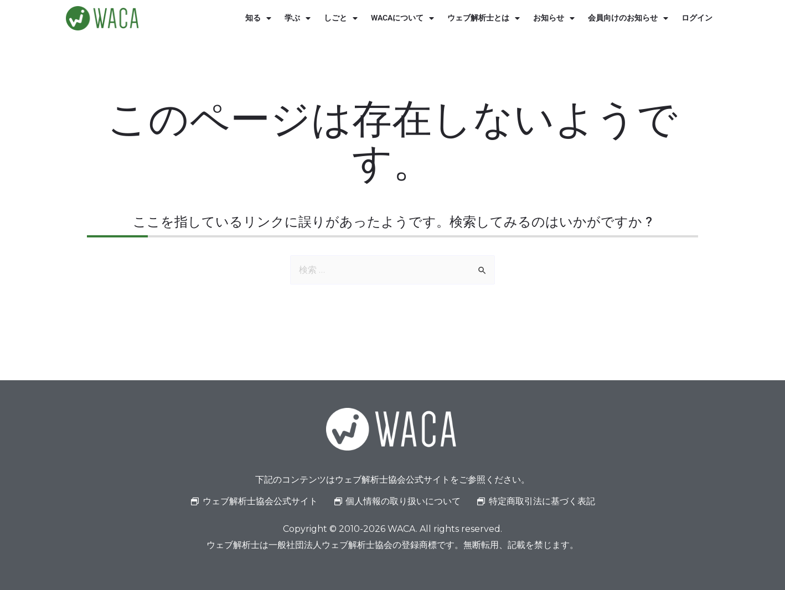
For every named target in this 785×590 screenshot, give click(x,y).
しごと (341, 18)
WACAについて (402, 18)
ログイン (696, 18)
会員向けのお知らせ (628, 18)
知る (258, 18)
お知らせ (554, 18)
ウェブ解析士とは (483, 18)
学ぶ (298, 18)
